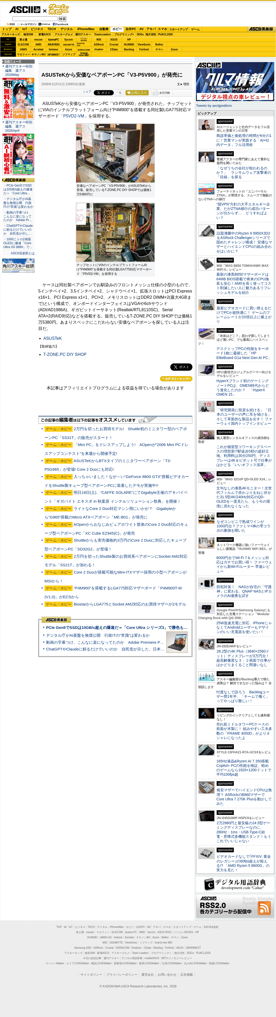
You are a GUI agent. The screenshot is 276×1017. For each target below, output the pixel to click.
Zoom (174, 49)
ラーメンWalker (55, 963)
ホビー (117, 29)
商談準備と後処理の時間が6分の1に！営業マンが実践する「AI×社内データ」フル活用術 (244, 140)
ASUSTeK (52, 338)
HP (129, 39)
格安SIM (28, 34)
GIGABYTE (68, 44)
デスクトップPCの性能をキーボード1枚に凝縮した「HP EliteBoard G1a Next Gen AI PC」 (244, 353)
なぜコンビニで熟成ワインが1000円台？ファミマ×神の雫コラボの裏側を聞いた (243, 526)
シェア (87, 91)
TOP (59, 927)
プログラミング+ (124, 34)
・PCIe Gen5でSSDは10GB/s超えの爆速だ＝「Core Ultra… (18, 189)
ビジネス (37, 29)
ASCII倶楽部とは (23, 253)
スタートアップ (178, 29)
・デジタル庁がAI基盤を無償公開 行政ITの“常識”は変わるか (18, 203)
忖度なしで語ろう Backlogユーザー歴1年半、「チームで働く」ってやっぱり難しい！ (242, 696)
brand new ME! (163, 942)
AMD (38, 44)
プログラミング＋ (161, 953)
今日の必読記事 (92, 958)
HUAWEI (129, 44)
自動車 (104, 29)
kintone (53, 49)
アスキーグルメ (64, 34)
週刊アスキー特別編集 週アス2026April (18, 126)
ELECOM (23, 44)
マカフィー (23, 54)
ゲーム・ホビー (59, 9)
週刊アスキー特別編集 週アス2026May (18, 70)
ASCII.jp (24, 9)
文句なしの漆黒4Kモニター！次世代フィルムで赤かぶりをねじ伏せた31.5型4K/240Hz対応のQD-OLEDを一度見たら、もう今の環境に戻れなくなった (244, 497)
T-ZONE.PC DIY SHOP (65, 354)
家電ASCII (45, 34)
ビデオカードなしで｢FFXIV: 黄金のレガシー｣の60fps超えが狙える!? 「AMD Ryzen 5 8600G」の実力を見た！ (243, 863)
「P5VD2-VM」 (73, 116)
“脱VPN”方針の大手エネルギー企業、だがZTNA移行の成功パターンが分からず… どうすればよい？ (243, 211)
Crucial (114, 44)
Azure (68, 49)
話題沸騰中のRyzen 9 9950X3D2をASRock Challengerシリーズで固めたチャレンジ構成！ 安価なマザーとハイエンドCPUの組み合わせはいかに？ (244, 242)
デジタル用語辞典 (132, 958)
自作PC (131, 29)
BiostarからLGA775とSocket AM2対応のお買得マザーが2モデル (130, 604)
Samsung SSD (82, 947)
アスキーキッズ (11, 34)
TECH (51, 29)
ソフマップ (68, 54)
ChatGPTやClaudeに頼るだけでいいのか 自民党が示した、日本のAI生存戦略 (115, 649)
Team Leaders (140, 953)
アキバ (151, 29)
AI (16, 29)
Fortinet (144, 49)
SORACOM (122, 947)
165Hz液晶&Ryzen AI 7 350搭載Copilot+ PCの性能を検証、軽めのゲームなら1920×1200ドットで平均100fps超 (243, 768)
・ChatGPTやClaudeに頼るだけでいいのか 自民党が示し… (18, 229)
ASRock (99, 44)
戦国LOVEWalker (219, 963)
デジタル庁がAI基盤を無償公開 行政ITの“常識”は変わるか (98, 635)
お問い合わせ (167, 974)
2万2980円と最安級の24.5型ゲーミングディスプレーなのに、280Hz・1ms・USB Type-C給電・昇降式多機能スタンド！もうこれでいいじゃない (243, 832)
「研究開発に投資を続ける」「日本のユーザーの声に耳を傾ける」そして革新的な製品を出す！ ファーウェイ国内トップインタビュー (244, 417)
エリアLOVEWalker (77, 963)
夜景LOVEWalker (149, 963)
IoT (24, 29)
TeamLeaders (102, 34)
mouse (38, 39)
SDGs (140, 34)
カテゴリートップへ (176, 378)
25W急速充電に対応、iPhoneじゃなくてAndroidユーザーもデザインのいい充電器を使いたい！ (244, 627)
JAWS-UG (106, 937)
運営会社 (147, 974)
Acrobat (38, 49)
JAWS (23, 49)
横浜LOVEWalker (101, 963)
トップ (6, 29)
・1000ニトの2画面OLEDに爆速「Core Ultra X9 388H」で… (18, 243)
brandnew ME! (84, 54)
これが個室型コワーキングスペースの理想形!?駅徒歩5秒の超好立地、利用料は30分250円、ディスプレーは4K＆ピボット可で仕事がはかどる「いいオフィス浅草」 (244, 456)
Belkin (159, 44)
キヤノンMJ (39, 54)
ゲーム (195, 29)
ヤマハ (159, 49)
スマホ (162, 29)
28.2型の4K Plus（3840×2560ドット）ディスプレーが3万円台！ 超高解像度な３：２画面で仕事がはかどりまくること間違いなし (243, 658)
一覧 (119, 92)
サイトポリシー (91, 974)
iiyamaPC (53, 39)
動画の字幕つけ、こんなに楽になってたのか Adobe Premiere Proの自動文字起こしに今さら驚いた (134, 642)
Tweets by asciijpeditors (214, 106)
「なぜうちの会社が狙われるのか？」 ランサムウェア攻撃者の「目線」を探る (243, 172)
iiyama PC (131, 932)
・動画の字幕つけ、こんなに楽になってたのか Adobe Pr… (17, 216)
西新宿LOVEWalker (125, 963)
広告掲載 (186, 974)
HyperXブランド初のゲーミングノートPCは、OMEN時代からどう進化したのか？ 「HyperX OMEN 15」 (242, 387)
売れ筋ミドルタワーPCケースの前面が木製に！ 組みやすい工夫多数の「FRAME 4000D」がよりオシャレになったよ (244, 731)
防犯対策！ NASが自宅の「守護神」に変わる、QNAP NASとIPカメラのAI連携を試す (244, 591)
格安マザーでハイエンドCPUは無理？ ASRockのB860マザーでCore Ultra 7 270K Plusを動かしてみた (244, 797)
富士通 (23, 39)
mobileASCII (152, 958)
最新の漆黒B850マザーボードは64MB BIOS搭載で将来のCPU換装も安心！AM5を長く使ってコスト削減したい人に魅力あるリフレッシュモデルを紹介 (243, 283)
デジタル (66, 29)
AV (142, 29)
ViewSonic (144, 44)
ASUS (114, 39)
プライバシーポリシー (121, 974)
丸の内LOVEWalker (195, 963)
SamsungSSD (80, 44)
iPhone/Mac (86, 29)
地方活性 (151, 34)
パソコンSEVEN (83, 39)
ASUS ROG (53, 44)
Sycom (68, 39)
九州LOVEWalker (172, 963)
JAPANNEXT (53, 54)
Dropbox (99, 49)
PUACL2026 (165, 34)
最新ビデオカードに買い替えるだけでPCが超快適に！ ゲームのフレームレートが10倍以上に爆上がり (244, 315)
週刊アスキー (83, 34)
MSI (99, 39)
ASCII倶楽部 (261, 29)
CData (114, 49)
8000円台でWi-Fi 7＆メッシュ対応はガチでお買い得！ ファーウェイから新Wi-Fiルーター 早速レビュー (244, 564)
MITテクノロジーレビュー (176, 958)
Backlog (129, 49)
